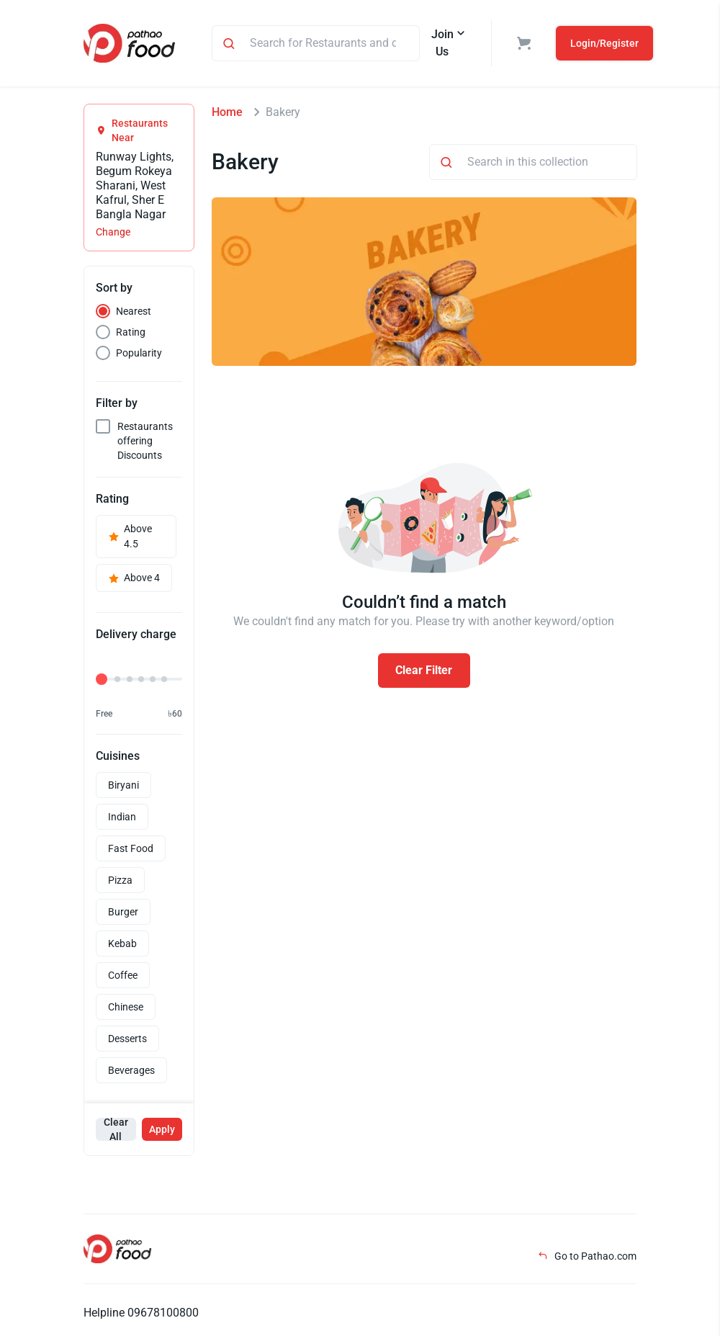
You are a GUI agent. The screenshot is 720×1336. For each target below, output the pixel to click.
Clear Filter (423, 670)
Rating (130, 332)
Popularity (139, 353)
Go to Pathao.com (587, 1256)
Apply (162, 1129)
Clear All (116, 1129)
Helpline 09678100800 (141, 1312)
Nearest (133, 311)
